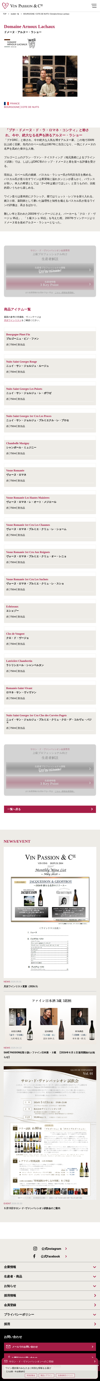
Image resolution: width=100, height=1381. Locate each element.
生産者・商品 (13, 1276)
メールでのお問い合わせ (25, 1346)
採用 (7, 1324)
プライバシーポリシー (19, 1314)
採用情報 (10, 1295)
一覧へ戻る (14, 809)
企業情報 (10, 1267)
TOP (4, 14)
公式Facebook (50, 1256)
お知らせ (10, 1286)
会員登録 (10, 1305)
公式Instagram (51, 1248)
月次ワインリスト (12, 320)
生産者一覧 (15, 14)
